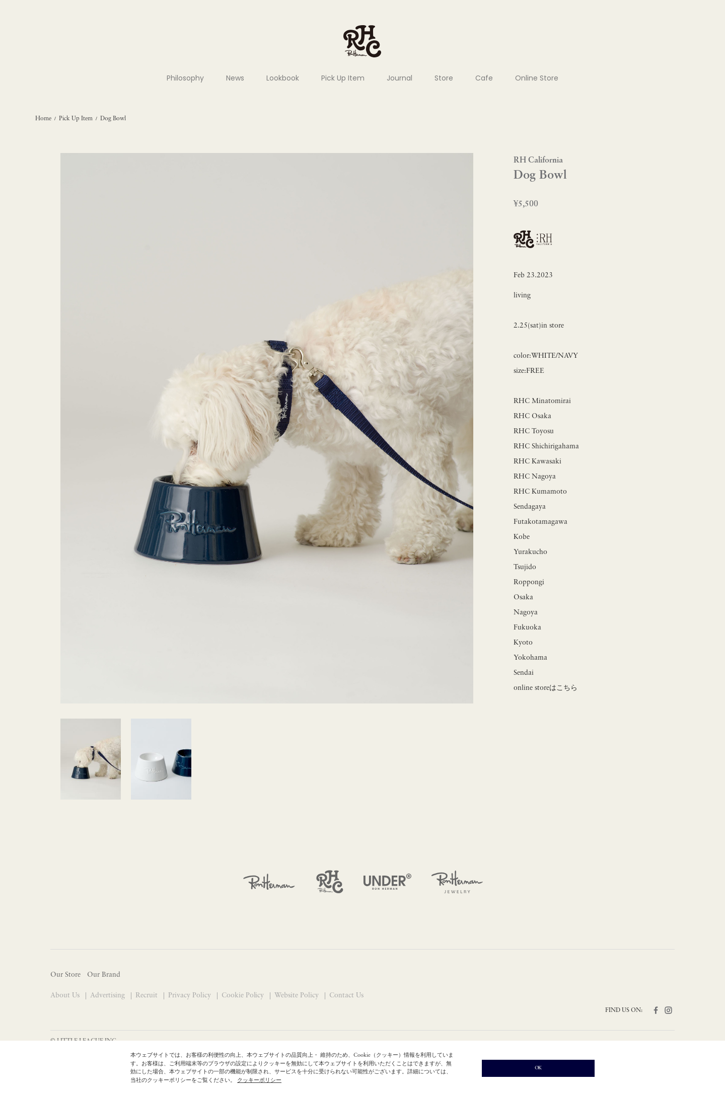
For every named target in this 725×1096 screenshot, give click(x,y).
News (235, 78)
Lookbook (282, 78)
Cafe (484, 78)
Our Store (65, 975)
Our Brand (103, 975)
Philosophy (185, 78)
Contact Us (346, 995)
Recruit (147, 995)
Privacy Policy (190, 995)
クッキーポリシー (259, 1080)
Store (443, 78)
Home (43, 119)
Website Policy (297, 995)
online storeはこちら (545, 688)
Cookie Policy (244, 995)
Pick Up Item (343, 78)
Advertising (108, 995)
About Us (66, 995)
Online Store (536, 78)
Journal (399, 78)
